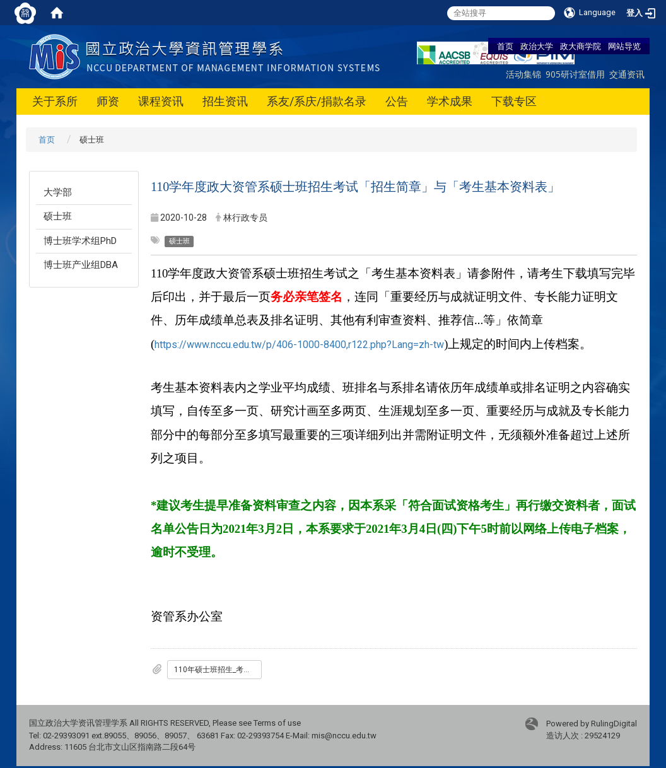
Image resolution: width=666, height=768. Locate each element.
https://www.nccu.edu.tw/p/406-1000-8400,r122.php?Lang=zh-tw (299, 345)
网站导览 (624, 46)
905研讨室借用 (575, 74)
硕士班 (58, 216)
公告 (396, 101)
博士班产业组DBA (81, 265)
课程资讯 (161, 101)
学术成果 (449, 101)
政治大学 (536, 46)
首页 (505, 46)
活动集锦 (523, 74)
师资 (107, 101)
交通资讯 (627, 74)
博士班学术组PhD (80, 241)
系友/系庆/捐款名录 (316, 101)
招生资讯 (225, 101)
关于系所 (55, 101)
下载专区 (514, 101)
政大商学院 (580, 46)
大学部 (58, 192)
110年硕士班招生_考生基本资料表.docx (218, 669)
